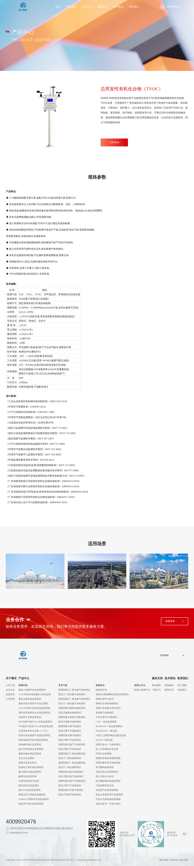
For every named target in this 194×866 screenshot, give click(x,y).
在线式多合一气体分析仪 (108, 804)
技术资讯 (118, 6)
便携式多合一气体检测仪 (108, 744)
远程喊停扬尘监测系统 (29, 744)
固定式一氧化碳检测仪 (69, 767)
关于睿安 (71, 6)
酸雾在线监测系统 (27, 776)
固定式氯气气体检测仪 (69, 740)
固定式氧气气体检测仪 (69, 785)
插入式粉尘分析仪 (105, 776)
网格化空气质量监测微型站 (32, 794)
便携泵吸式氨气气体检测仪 (72, 744)
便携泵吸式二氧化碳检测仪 (72, 753)
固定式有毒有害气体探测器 (109, 794)
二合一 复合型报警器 (106, 722)
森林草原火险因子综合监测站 (33, 703)
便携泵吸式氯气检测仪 (69, 735)
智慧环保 (23, 685)
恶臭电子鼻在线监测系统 (30, 767)
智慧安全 (100, 685)
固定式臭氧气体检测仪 (69, 722)
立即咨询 (114, 142)
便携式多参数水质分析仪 (108, 708)
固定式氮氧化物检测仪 (69, 712)
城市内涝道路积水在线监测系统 (34, 712)
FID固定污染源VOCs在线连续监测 (35, 726)
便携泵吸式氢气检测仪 (69, 726)
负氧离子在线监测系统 (29, 717)
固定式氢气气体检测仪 (69, 731)
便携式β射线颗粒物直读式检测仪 (112, 694)
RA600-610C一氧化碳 (106, 731)
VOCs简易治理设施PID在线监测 (34, 694)
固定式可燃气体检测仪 (69, 794)
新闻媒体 (169, 685)
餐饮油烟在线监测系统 (29, 699)
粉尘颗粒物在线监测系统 (108, 781)
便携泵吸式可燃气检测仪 (70, 790)
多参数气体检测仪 (105, 712)
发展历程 (10, 694)
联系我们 (134, 6)
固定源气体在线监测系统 (30, 804)
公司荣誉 (10, 699)
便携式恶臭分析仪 (27, 763)
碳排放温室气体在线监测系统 (33, 740)
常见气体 (62, 685)
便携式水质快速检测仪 (107, 703)
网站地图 (163, 860)
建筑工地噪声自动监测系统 (32, 690)
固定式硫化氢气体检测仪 (70, 776)
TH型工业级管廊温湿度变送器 (111, 735)
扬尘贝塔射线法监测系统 (30, 749)
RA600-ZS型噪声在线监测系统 (33, 799)
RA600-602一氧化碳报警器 (109, 726)
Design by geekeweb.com (89, 860)
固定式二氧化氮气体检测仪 (72, 694)
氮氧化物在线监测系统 (29, 753)
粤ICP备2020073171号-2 (63, 860)
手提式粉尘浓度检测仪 (107, 772)
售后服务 (156, 685)
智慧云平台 (140, 685)
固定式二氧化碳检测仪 (69, 758)
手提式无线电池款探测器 (108, 799)
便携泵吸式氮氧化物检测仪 (72, 708)
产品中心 (87, 6)
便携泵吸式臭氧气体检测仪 (72, 717)
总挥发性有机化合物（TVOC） (34, 731)
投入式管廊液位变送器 (107, 749)
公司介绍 (10, 685)
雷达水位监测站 (26, 758)
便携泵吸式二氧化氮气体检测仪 (74, 690)
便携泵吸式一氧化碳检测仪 (72, 763)
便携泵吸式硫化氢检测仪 (70, 772)
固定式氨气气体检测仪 (69, 749)
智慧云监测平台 (142, 690)
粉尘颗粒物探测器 (105, 767)
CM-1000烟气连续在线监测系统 (34, 708)
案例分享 (169, 690)
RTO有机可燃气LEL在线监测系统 (35, 722)
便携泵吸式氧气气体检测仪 (72, 781)
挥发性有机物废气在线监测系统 (34, 735)
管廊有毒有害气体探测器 (108, 763)
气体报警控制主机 (105, 785)
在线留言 (181, 690)
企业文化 (10, 690)
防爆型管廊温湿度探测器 (108, 758)
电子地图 (181, 685)
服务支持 (102, 6)
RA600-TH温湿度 (104, 740)
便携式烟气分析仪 (105, 699)
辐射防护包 (101, 690)
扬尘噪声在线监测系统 (29, 772)
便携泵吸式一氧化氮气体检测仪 (74, 699)
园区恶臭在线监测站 (28, 785)
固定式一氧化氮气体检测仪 (72, 703)
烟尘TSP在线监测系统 (29, 790)
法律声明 (173, 860)
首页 (57, 6)
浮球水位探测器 (104, 753)
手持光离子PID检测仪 (106, 717)
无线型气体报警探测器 (107, 790)
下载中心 (156, 690)
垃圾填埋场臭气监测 (28, 781)
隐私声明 (184, 860)
